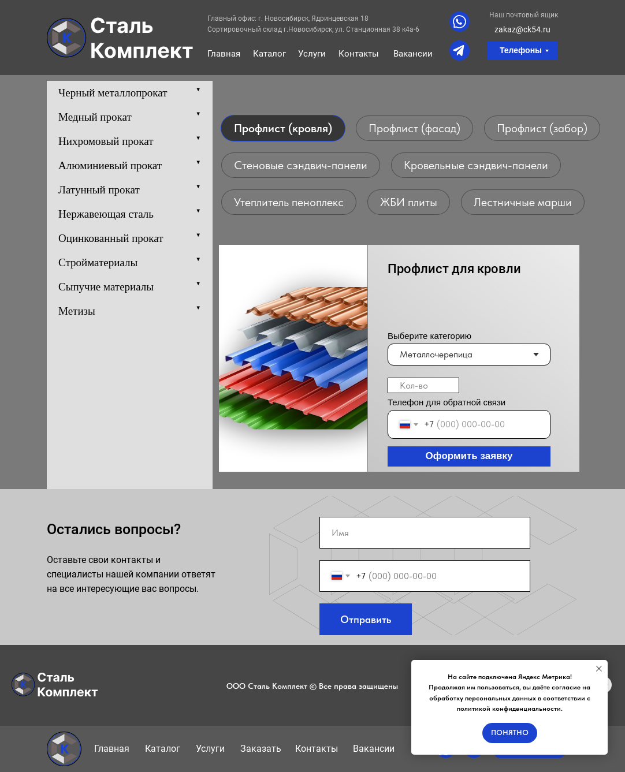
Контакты (358, 54)
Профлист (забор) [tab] (542, 128)
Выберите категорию (429, 336)
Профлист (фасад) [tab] (414, 128)
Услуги (312, 54)
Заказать (260, 748)
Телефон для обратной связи (446, 402)
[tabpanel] (312, 356)
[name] (424, 533)
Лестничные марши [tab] (523, 202)
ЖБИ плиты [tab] (408, 202)
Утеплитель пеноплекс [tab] (289, 202)
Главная (223, 54)
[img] (120, 37)
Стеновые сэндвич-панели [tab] (300, 165)
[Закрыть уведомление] (599, 668)
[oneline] (423, 385)
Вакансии (413, 54)
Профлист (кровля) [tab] (283, 128)
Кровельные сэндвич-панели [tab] (476, 165)
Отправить (365, 619)
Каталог (269, 54)
